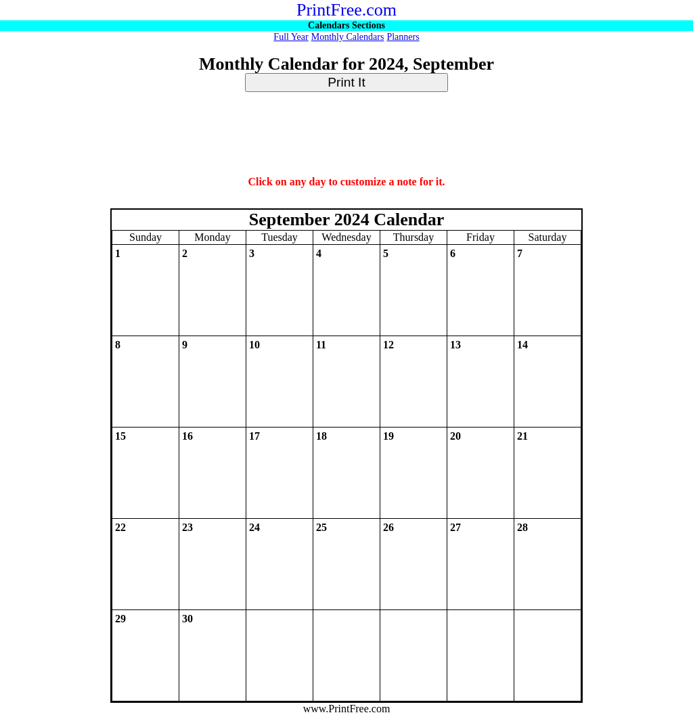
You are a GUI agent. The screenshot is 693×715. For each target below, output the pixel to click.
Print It (346, 82)
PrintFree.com (346, 10)
